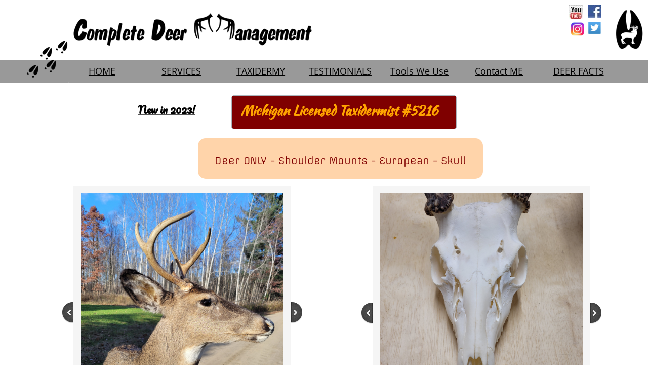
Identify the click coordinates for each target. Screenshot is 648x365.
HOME (102, 71)
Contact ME (499, 71)
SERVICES (181, 71)
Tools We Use (419, 71)
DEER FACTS (578, 71)
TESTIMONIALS (340, 71)
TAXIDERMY (260, 71)
